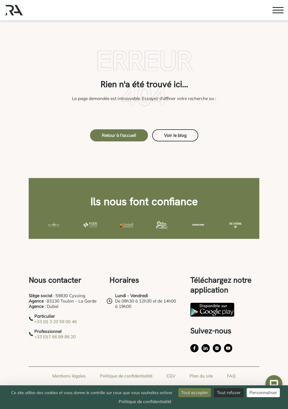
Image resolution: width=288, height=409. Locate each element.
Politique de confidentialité (126, 376)
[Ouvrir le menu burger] (278, 10)
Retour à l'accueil (119, 135)
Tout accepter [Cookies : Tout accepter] (194, 392)
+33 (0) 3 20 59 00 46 (55, 321)
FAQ (231, 376)
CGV (171, 376)
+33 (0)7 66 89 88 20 (55, 336)
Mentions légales (69, 376)
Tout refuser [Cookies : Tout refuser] (229, 392)
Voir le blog (175, 135)
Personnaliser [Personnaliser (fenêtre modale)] (263, 392)
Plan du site (201, 376)
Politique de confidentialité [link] (145, 401)
